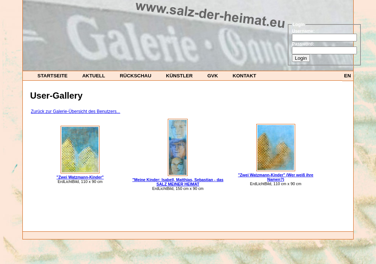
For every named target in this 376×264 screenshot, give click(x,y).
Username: (303, 31)
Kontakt (244, 75)
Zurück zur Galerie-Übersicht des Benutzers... (75, 111)
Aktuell (93, 75)
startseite (52, 75)
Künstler (179, 75)
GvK (212, 75)
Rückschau (135, 75)
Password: (303, 44)
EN (347, 75)
